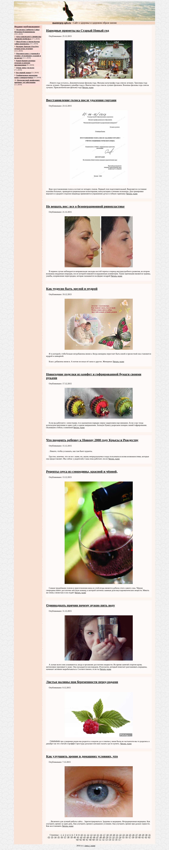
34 (55, 837)
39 (72, 837)
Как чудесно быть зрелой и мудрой (71, 288)
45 (91, 837)
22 (120, 835)
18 (107, 835)
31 (150, 835)
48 (101, 837)
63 (149, 837)
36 (62, 837)
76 (116, 839)
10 (82, 835)
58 (133, 837)
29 (143, 835)
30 (146, 835)
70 (97, 839)
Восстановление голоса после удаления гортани (81, 100)
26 (133, 835)
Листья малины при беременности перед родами (82, 682)
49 (104, 837)
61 (143, 837)
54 (120, 837)
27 (137, 835)
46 (94, 837)
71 (100, 839)
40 (75, 837)
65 (81, 839)
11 (85, 835)
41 (78, 837)
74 (110, 839)
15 (98, 835)
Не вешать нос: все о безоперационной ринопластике (85, 206)
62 (146, 837)
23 (124, 835)
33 (52, 837)
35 (59, 837)
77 (119, 839)
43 (85, 837)
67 (87, 839)
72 (103, 839)
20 (114, 835)
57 (130, 837)
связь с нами (89, 846)
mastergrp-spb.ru (61, 22)
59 (136, 837)
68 (90, 839)
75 (113, 839)
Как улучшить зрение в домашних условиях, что (82, 756)
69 (94, 839)
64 (77, 839)
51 (110, 837)
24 (127, 835)
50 (107, 837)
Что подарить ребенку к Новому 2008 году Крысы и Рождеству (92, 440)
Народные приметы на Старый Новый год (77, 30)
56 (127, 837)
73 (106, 839)
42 (81, 837)
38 (68, 837)
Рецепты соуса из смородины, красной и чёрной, (81, 471)
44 (88, 837)
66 (84, 839)
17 (104, 835)
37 (65, 837)
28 (140, 835)
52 (114, 837)
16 (101, 835)
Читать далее (87, 87)
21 (117, 835)
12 (88, 835)
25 (130, 835)
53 (117, 837)
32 (49, 837)
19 (111, 835)
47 (97, 837)
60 (139, 837)
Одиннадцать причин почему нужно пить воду (80, 605)
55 (123, 837)
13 (91, 835)
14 (94, 835)
